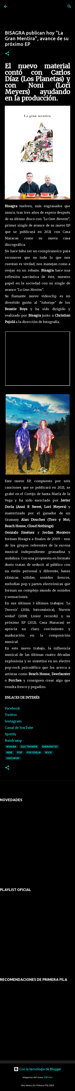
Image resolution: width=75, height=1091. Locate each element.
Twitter (11, 715)
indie (9, 752)
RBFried (48, 1077)
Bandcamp (13, 740)
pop (19, 752)
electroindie (29, 746)
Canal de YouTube (19, 728)
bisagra (11, 746)
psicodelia (34, 752)
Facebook (12, 708)
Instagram (13, 721)
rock (48, 752)
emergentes (50, 746)
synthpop (12, 758)
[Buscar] (69, 6)
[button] (7, 53)
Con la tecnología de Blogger (37, 1069)
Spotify (10, 734)
